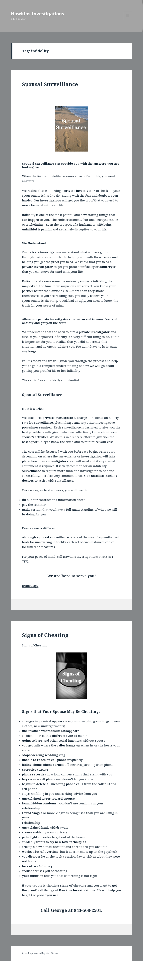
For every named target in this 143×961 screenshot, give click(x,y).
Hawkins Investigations (37, 13)
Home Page (30, 585)
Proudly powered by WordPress (40, 953)
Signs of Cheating (45, 635)
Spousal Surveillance (50, 84)
